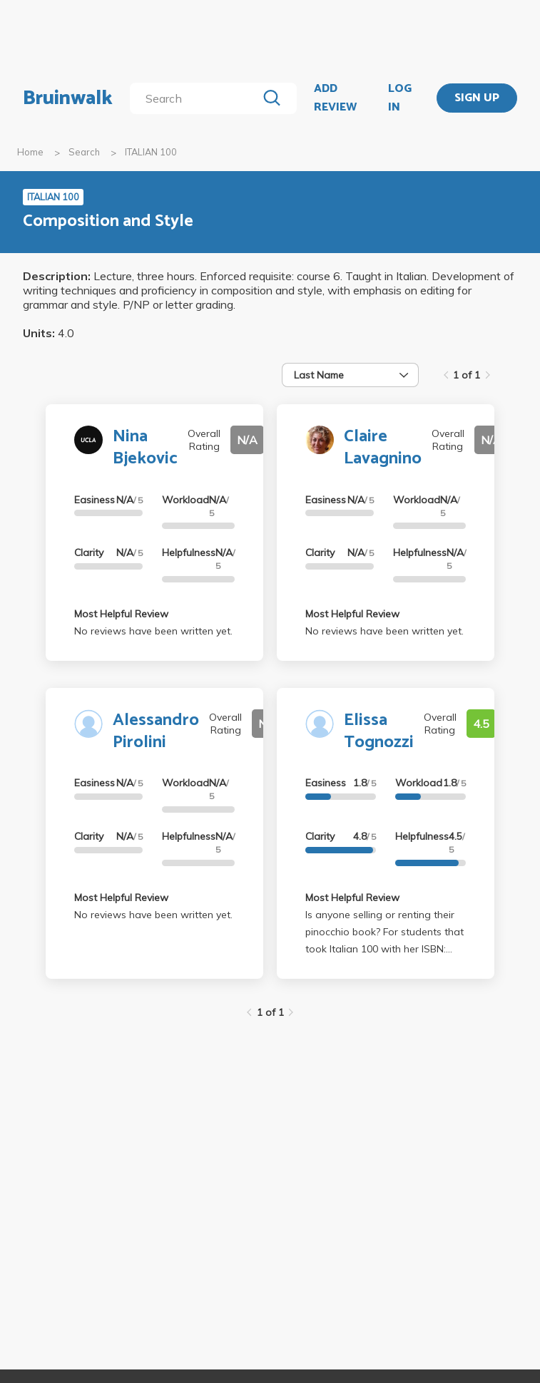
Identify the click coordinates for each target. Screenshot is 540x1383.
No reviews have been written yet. (153, 630)
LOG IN (400, 98)
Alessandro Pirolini (156, 731)
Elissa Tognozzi (379, 731)
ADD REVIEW (335, 98)
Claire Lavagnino (383, 448)
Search (84, 152)
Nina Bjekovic (145, 448)
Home (30, 152)
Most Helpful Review (121, 613)
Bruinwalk (68, 98)
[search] (196, 98)
